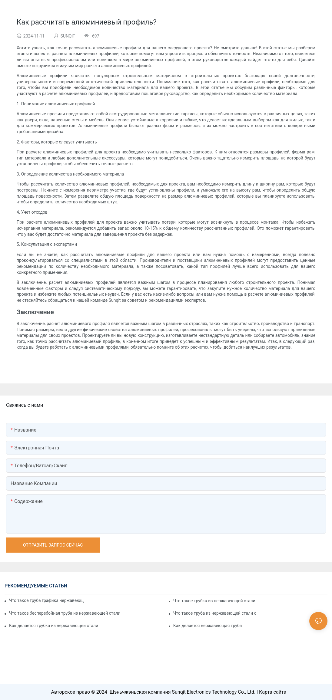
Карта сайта (272, 692)
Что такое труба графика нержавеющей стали (46, 600)
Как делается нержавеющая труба (207, 625)
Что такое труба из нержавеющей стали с (214, 613)
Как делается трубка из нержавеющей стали (53, 625)
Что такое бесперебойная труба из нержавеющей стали (64, 613)
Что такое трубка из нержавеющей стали (214, 600)
